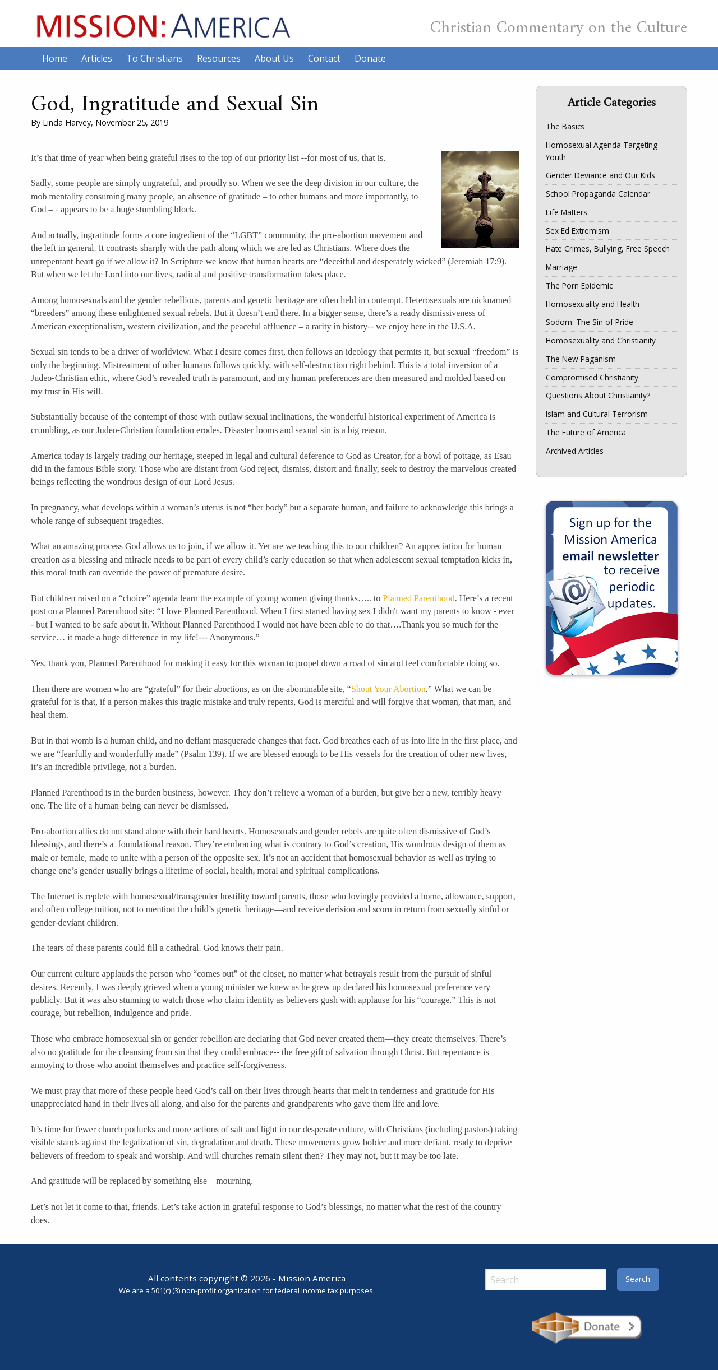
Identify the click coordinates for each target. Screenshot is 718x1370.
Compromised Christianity (592, 377)
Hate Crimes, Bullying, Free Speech (608, 248)
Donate (370, 58)
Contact (324, 58)
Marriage (561, 267)
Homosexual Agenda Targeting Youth (601, 151)
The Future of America (586, 432)
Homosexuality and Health (592, 304)
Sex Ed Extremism (577, 230)
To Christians (154, 58)
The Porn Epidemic (579, 285)
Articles (96, 58)
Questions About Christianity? (598, 395)
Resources (219, 58)
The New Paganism (581, 359)
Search (637, 1279)
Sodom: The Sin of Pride (589, 322)
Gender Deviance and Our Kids (600, 175)
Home (54, 58)
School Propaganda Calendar (598, 193)
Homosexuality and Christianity (601, 340)
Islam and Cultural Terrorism (597, 413)
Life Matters (566, 212)
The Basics (565, 126)
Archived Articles (575, 450)
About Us (274, 58)
